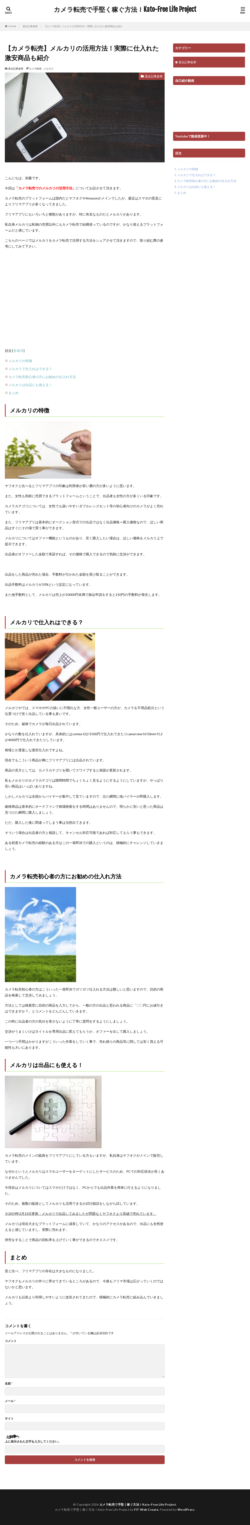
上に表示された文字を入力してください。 (33, 1441)
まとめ (13, 393)
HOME (12, 26)
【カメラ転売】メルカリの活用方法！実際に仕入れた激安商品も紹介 (83, 26)
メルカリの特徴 (20, 361)
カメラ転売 (35, 68)
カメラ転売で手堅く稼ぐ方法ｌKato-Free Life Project (125, 9)
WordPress (186, 1509)
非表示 (18, 351)
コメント (11, 1340)
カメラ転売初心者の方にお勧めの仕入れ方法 (42, 377)
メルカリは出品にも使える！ (30, 385)
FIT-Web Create (146, 1509)
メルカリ (48, 68)
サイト (9, 1418)
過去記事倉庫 (30, 26)
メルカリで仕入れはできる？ (30, 369)
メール (10, 1401)
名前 (8, 1383)
